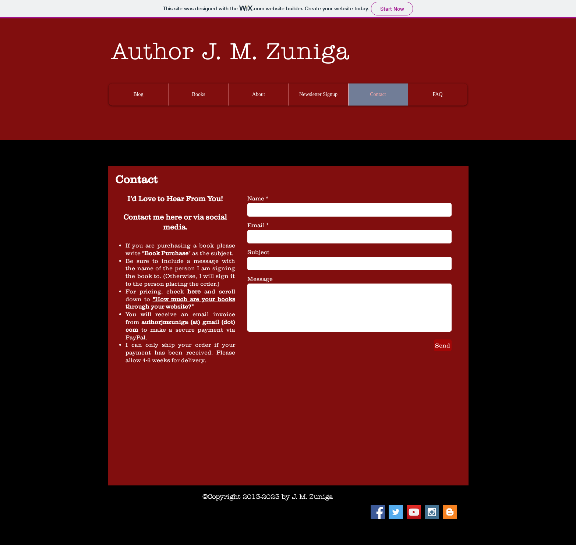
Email (256, 225)
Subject (258, 252)
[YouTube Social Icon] (414, 512)
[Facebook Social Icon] (378, 512)
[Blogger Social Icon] (450, 512)
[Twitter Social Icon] (396, 512)
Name (255, 198)
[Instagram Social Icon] (432, 512)
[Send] (443, 345)
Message (260, 279)
